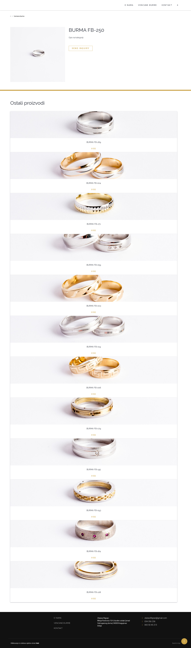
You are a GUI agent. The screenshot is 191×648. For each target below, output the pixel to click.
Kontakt (167, 5)
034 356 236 (148, 621)
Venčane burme (147, 5)
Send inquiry (80, 48)
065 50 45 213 (149, 625)
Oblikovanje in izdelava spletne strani (24, 643)
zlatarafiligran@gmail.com (154, 618)
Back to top (176, 643)
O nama (129, 5)
